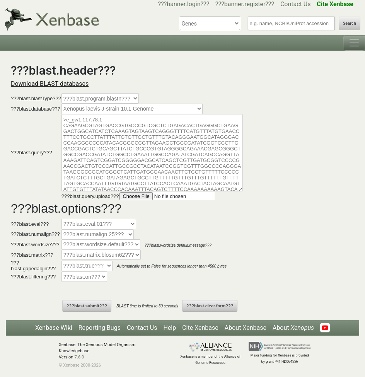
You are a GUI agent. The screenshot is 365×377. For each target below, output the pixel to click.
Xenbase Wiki (53, 327)
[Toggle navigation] (354, 43)
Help (169, 327)
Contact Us (295, 4)
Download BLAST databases (50, 83)
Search (349, 23)
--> (132, 109)
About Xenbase (245, 327)
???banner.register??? (244, 4)
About (293, 327)
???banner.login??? (184, 4)
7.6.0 (79, 357)
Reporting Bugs (99, 327)
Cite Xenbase (200, 327)
